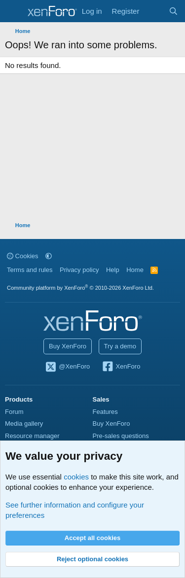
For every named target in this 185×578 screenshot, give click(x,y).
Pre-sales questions (121, 436)
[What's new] (153, 11)
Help (112, 269)
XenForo (121, 367)
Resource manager (32, 436)
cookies (76, 477)
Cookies (22, 256)
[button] (48, 256)
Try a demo (120, 346)
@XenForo (67, 367)
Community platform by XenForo (80, 288)
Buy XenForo (67, 346)
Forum (14, 411)
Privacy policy (79, 269)
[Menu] (13, 11)
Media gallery (24, 423)
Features (105, 411)
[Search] (173, 11)
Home (135, 269)
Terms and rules (29, 269)
